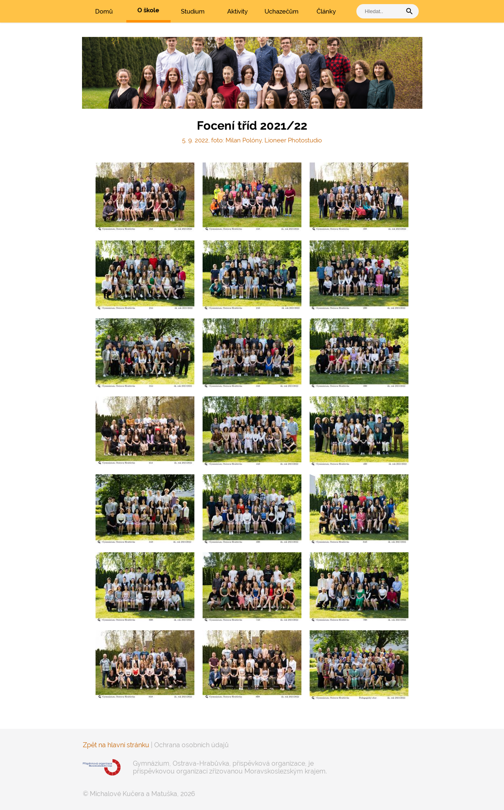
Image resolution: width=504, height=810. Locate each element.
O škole (148, 10)
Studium (193, 11)
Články (326, 11)
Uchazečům (282, 11)
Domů (104, 11)
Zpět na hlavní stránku (116, 745)
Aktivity (237, 11)
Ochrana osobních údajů (191, 745)
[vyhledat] (381, 11)
